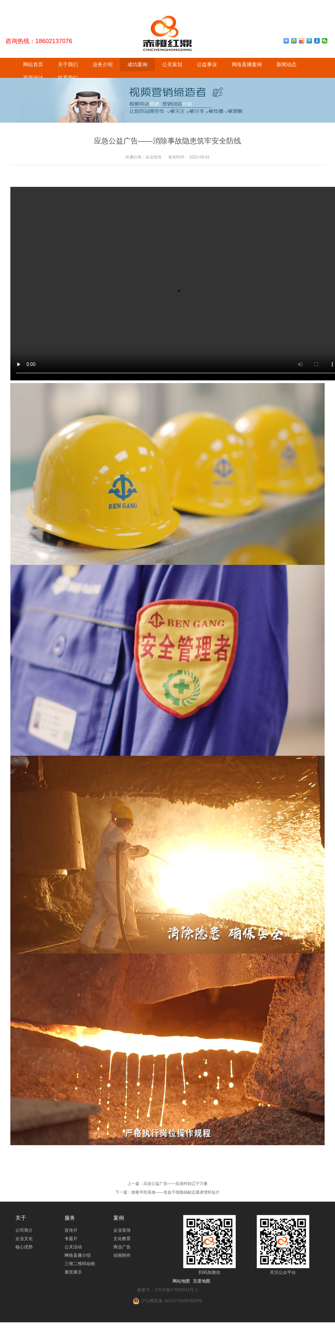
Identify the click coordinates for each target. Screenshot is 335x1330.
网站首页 (33, 64)
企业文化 (24, 1238)
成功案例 (137, 64)
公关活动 (73, 1246)
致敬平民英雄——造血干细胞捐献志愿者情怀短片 (175, 1192)
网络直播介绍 (78, 1255)
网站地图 (181, 1281)
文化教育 (122, 1238)
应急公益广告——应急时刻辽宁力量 (175, 1183)
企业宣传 (122, 1230)
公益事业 (207, 64)
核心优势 (24, 1246)
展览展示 (73, 1272)
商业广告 (122, 1246)
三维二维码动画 (80, 1263)
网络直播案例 (247, 64)
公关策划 (172, 64)
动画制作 (122, 1255)
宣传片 (71, 1230)
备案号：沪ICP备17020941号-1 (167, 1289)
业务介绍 (103, 64)
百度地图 (201, 1281)
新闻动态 (286, 64)
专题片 (71, 1238)
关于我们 (68, 64)
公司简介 (24, 1230)
